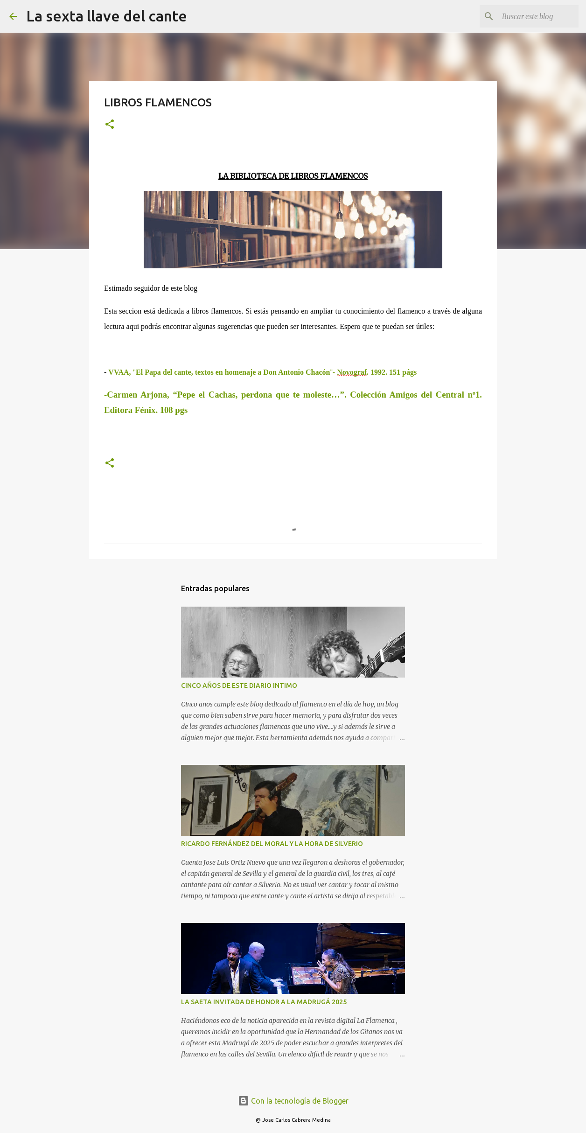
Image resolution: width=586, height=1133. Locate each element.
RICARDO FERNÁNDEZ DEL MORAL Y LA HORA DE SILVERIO (272, 843)
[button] (109, 125)
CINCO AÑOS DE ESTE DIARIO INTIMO (239, 685)
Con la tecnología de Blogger (293, 1101)
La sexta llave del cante (106, 15)
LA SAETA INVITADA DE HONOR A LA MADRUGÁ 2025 (264, 1002)
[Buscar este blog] (530, 16)
